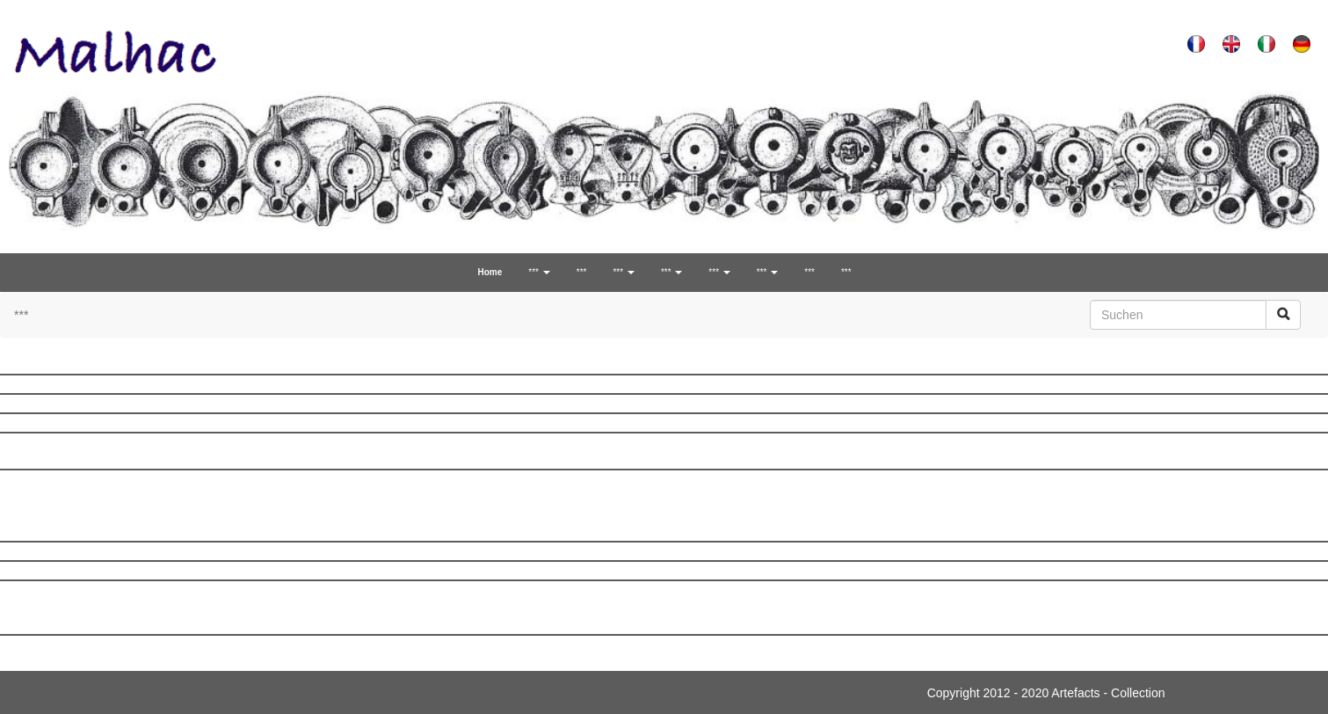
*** (582, 272)
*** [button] (538, 272)
